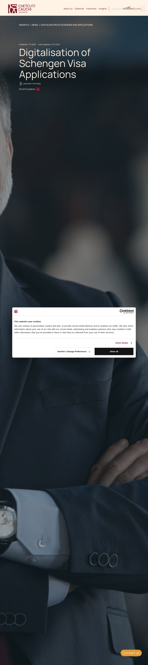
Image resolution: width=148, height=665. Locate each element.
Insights (103, 8)
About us (68, 8)
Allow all (114, 351)
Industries (91, 8)
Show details (121, 343)
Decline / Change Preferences (74, 351)
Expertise (79, 8)
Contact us (131, 653)
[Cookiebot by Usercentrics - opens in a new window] (122, 312)
